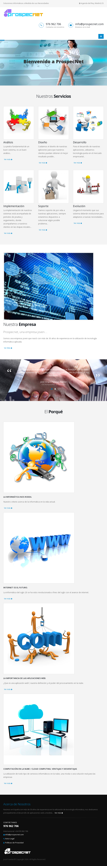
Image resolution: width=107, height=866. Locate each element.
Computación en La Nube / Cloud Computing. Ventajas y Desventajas (40, 769)
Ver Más (8, 348)
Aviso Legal (9, 838)
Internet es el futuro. (15, 587)
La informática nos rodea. (17, 497)
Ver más (8, 159)
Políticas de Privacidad (14, 842)
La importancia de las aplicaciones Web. (24, 678)
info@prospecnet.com (14, 834)
